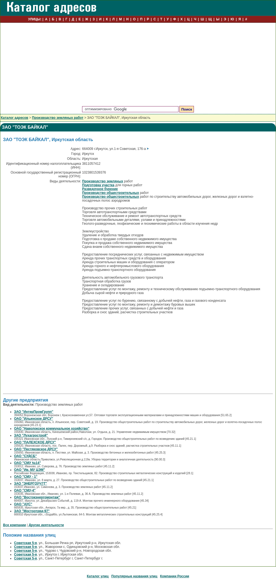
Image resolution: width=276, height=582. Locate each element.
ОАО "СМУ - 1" (25, 477)
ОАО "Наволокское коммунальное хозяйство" (51, 428)
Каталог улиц (98, 576)
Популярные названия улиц (134, 576)
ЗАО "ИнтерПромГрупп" (33, 412)
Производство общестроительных (110, 193)
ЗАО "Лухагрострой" (31, 435)
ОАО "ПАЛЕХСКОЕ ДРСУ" (35, 442)
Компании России (174, 576)
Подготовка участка (98, 185)
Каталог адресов (14, 118)
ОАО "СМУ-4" (25, 490)
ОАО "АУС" (23, 504)
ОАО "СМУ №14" (27, 463)
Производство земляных (102, 181)
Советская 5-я (25, 543)
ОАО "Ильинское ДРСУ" (33, 419)
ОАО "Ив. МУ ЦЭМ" (29, 470)
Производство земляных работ (57, 118)
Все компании (14, 525)
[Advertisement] (138, 64)
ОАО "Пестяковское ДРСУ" (36, 449)
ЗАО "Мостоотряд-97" (32, 511)
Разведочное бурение (100, 189)
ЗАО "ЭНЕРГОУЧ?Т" (30, 483)
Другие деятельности (46, 525)
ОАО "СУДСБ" (25, 456)
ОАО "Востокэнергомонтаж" (37, 497)
